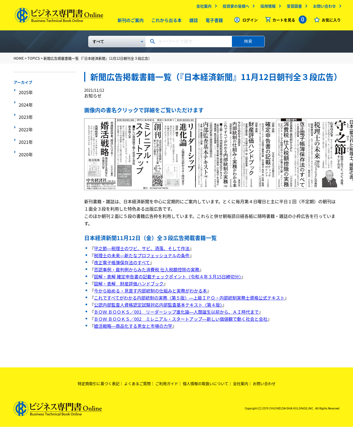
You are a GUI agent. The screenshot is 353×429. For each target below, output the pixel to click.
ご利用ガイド (166, 385)
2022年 (25, 118)
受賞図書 (293, 7)
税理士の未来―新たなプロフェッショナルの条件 (142, 257)
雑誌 (192, 21)
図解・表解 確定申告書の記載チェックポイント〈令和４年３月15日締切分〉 (167, 278)
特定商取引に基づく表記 (98, 385)
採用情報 (266, 7)
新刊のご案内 (129, 21)
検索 (248, 43)
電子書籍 (213, 21)
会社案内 (202, 7)
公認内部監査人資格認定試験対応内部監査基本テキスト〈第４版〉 (158, 307)
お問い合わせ (323, 7)
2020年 (25, 134)
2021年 (25, 126)
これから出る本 (165, 21)
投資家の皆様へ (234, 7)
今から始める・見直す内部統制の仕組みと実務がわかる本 (150, 293)
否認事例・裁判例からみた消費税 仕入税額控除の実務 (146, 271)
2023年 (25, 109)
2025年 (25, 92)
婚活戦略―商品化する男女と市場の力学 (133, 328)
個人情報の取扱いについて (205, 385)
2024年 (25, 101)
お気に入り (329, 21)
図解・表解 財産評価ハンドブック (128, 285)
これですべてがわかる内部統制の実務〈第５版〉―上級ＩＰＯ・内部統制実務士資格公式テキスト (189, 300)
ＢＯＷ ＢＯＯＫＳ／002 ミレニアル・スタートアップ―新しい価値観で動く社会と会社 (180, 321)
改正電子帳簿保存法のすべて (122, 264)
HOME (19, 60)
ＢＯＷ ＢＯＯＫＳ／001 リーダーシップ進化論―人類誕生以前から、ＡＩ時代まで (176, 314)
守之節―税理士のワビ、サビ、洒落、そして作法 (142, 250)
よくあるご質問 (137, 385)
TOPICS (33, 60)
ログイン (248, 21)
